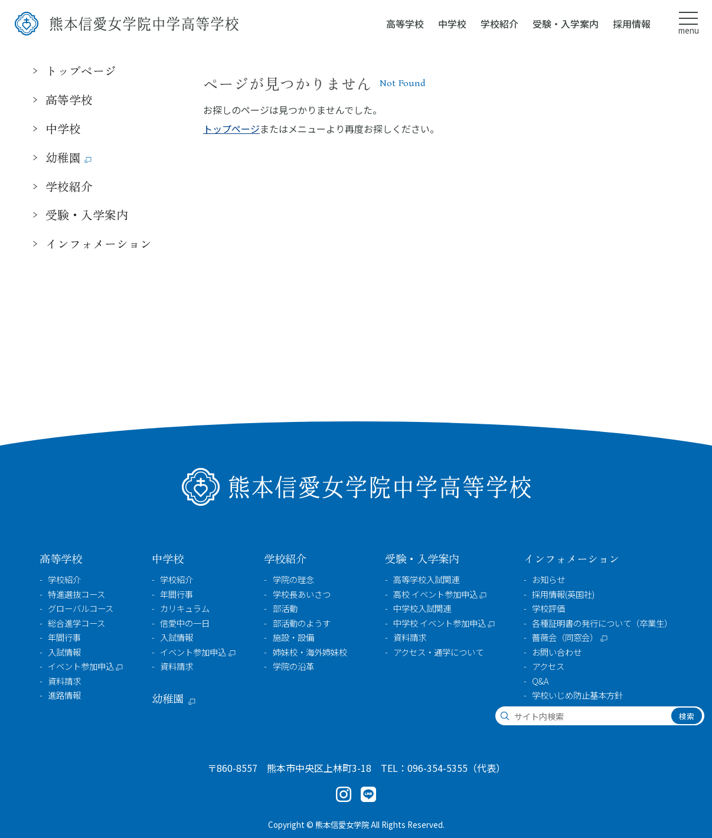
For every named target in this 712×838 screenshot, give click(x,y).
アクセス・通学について (438, 652)
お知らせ (548, 579)
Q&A (540, 681)
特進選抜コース (76, 594)
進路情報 (64, 695)
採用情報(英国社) (563, 594)
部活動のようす (302, 623)
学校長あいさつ (302, 594)
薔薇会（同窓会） (565, 637)
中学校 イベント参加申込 (439, 623)
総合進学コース (76, 623)
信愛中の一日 (185, 623)
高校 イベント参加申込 (435, 594)
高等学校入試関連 (426, 579)
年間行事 (64, 637)
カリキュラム (185, 608)
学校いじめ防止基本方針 (577, 695)
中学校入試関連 (422, 608)
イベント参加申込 (81, 666)
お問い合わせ (557, 652)
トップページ (231, 129)
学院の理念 (293, 579)
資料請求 (64, 681)
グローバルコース (80, 608)
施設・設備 (293, 637)
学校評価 (548, 608)
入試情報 (64, 652)
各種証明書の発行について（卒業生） (602, 623)
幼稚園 (63, 157)
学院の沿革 (293, 666)
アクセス (548, 666)
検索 (686, 716)
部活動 (285, 608)
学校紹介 (64, 579)
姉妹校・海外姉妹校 (310, 652)
